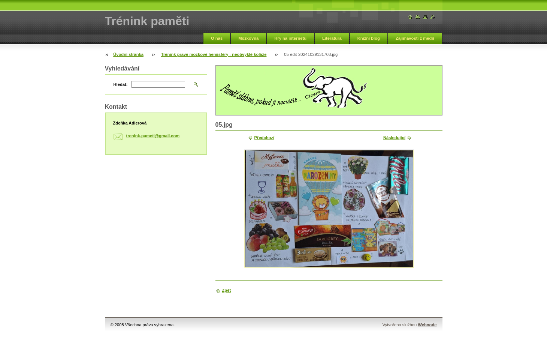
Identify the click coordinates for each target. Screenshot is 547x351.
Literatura (332, 38)
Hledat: (121, 84)
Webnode (427, 324)
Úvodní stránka (128, 54)
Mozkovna (248, 38)
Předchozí (264, 137)
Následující (394, 137)
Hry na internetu (290, 38)
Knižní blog (368, 38)
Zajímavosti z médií (415, 38)
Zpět (226, 290)
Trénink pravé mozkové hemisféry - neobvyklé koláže (214, 54)
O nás (217, 38)
